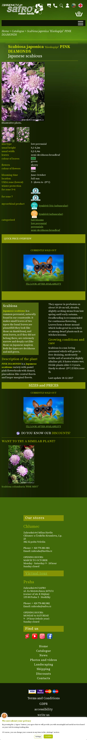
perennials (37, 226)
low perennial (39, 223)
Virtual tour (36, 573)
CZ (72, 5)
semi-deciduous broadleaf (45, 230)
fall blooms (37, 219)
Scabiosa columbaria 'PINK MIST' (20, 486)
